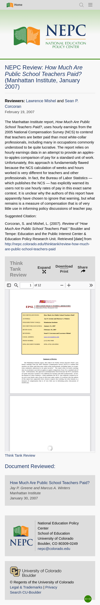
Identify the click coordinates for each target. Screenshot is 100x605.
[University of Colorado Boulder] (35, 571)
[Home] (50, 37)
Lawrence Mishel (41, 101)
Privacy (51, 587)
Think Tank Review (20, 455)
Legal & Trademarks (26, 587)
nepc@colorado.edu (54, 548)
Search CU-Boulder (25, 592)
